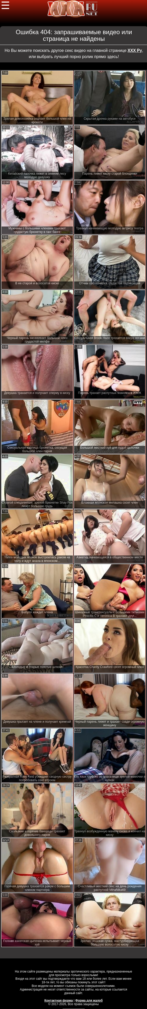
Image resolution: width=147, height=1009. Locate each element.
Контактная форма (58, 1000)
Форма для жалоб (89, 1000)
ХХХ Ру (135, 50)
